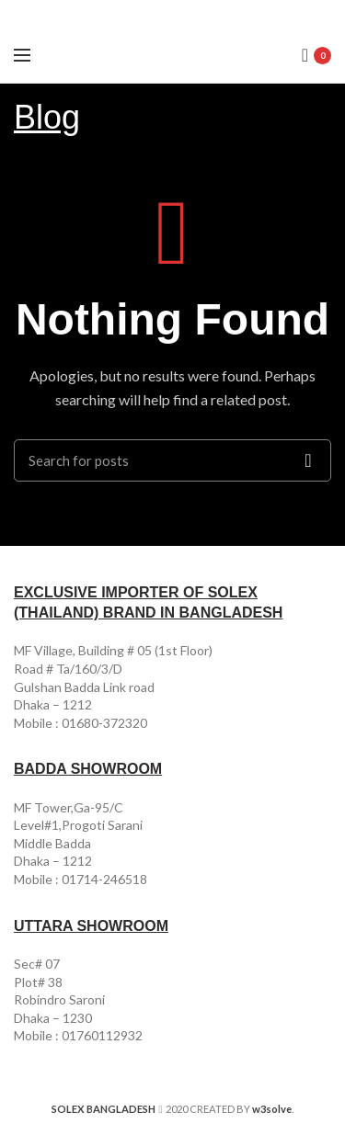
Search (308, 460)
